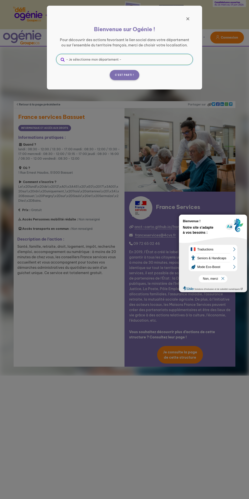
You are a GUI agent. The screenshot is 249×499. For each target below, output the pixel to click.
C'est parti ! (124, 74)
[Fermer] (188, 18)
